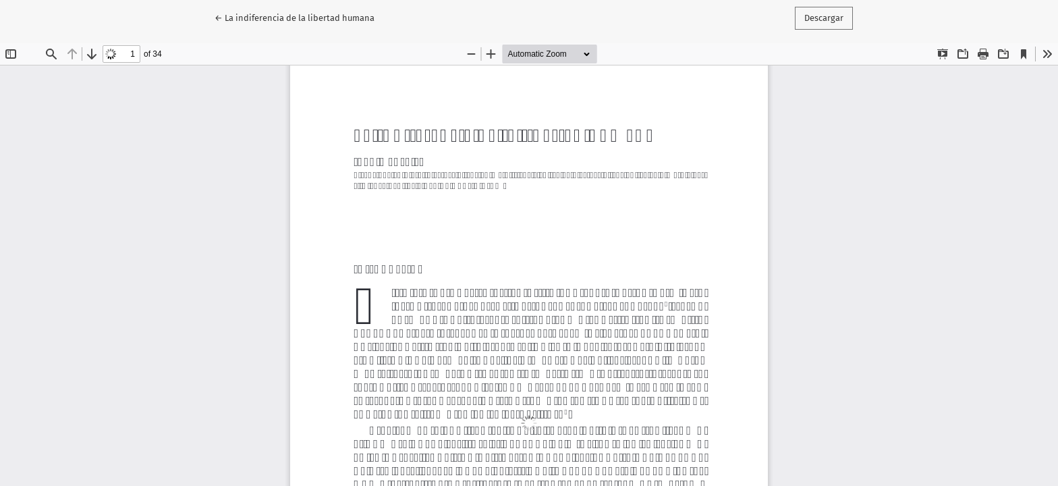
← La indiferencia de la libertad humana (294, 17)
